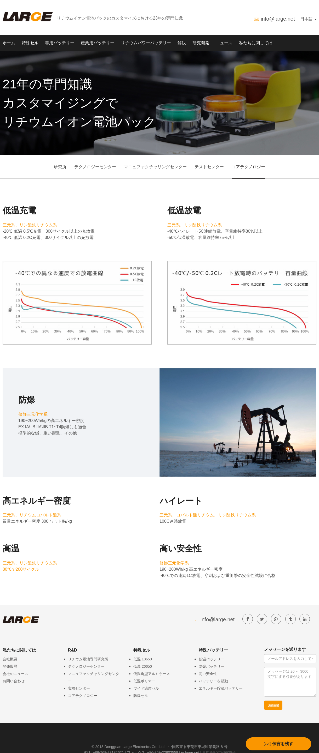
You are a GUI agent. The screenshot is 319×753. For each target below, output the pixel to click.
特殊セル (30, 43)
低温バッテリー (211, 659)
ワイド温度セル (146, 688)
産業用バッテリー (97, 43)
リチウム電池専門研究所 (88, 659)
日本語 (308, 19)
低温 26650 (142, 666)
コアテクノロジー (248, 167)
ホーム (9, 43)
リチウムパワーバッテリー (146, 43)
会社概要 (10, 659)
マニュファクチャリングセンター (155, 167)
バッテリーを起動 (213, 681)
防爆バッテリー (211, 666)
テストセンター (209, 167)
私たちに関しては (255, 43)
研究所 (60, 167)
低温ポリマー (144, 681)
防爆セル (140, 696)
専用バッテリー (59, 43)
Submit (273, 705)
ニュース (224, 43)
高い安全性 (208, 674)
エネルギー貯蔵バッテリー (221, 688)
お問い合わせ (14, 681)
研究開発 (200, 43)
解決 (182, 43)
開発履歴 (10, 666)
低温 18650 (142, 659)
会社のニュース (15, 674)
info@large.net (278, 19)
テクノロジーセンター (95, 167)
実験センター (79, 688)
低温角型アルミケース (151, 674)
